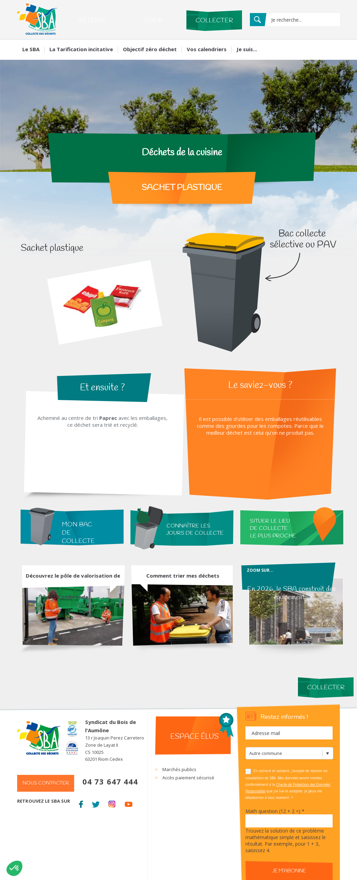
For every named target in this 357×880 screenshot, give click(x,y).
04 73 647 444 (110, 781)
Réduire (93, 20)
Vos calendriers (207, 49)
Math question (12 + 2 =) (274, 811)
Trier (152, 20)
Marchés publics (179, 769)
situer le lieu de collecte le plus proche (273, 528)
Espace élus (194, 737)
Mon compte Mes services (308, 48)
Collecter (214, 20)
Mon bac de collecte (78, 533)
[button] (14, 868)
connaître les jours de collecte (194, 529)
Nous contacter (46, 783)
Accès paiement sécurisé (188, 778)
